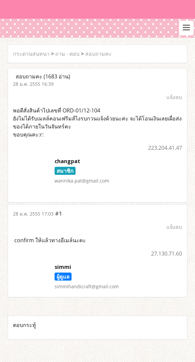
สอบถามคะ (98, 53)
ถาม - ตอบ (67, 53)
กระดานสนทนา (31, 53)
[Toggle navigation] (186, 28)
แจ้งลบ (174, 97)
